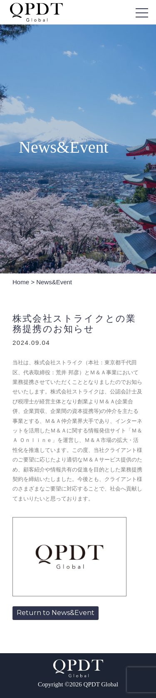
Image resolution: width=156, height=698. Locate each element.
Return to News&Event (55, 613)
